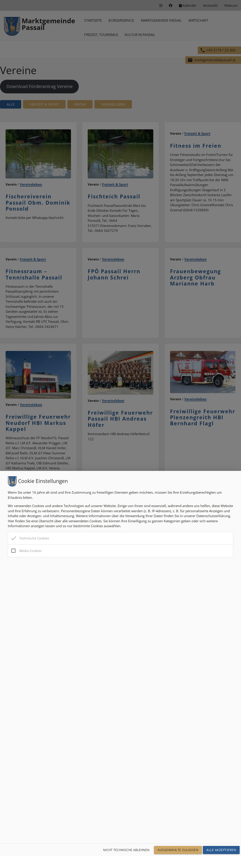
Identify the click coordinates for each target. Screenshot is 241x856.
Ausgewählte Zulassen (178, 850)
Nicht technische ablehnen (126, 850)
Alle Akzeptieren (221, 850)
